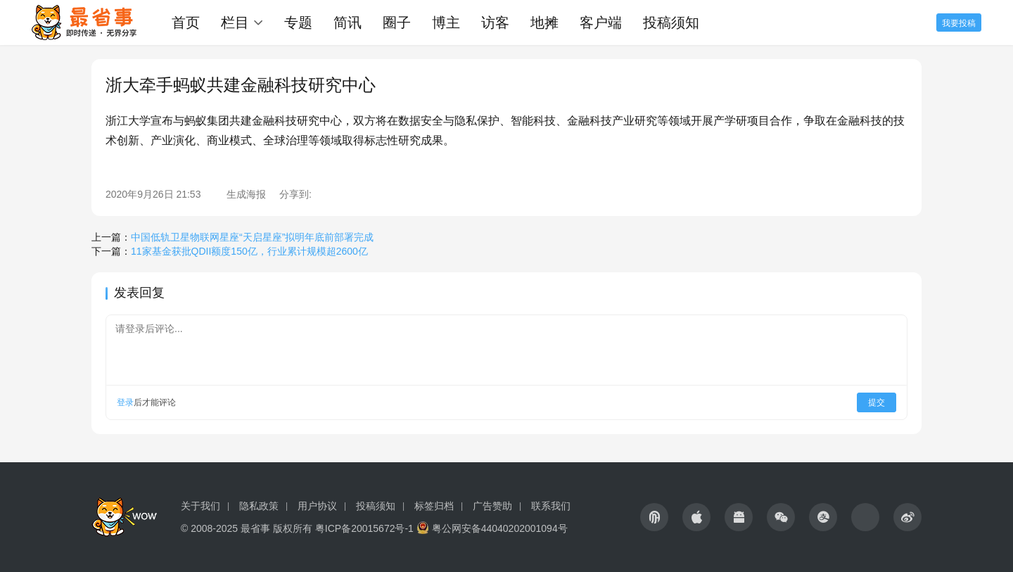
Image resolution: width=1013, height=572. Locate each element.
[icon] (654, 517)
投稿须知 (671, 22)
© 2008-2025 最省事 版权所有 (246, 528)
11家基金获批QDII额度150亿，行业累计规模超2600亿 (249, 251)
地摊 (544, 22)
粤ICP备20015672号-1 (364, 528)
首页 (186, 22)
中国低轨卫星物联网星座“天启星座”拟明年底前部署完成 (252, 237)
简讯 (347, 22)
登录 (125, 402)
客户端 (601, 22)
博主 (446, 22)
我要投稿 (959, 23)
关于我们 (200, 505)
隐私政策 (259, 505)
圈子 (397, 22)
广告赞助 (492, 505)
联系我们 (551, 505)
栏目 (235, 22)
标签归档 (434, 505)
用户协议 (317, 505)
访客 (495, 22)
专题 (298, 22)
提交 (876, 402)
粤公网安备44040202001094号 (500, 528)
